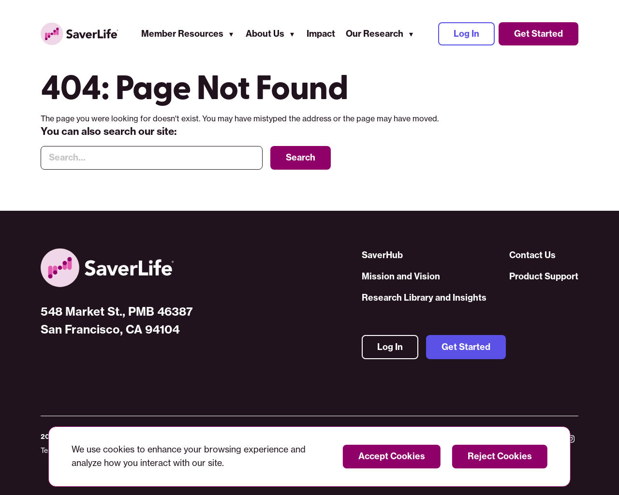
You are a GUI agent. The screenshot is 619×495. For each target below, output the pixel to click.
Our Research (374, 33)
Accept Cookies (391, 456)
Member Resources (182, 33)
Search (300, 157)
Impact (321, 33)
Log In (466, 33)
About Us (265, 33)
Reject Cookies (500, 456)
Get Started (538, 33)
